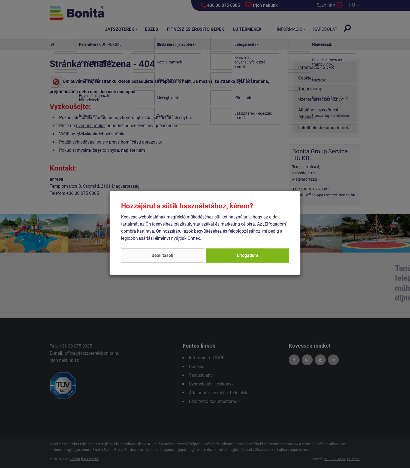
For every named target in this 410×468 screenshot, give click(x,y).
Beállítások (162, 255)
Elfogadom (247, 255)
